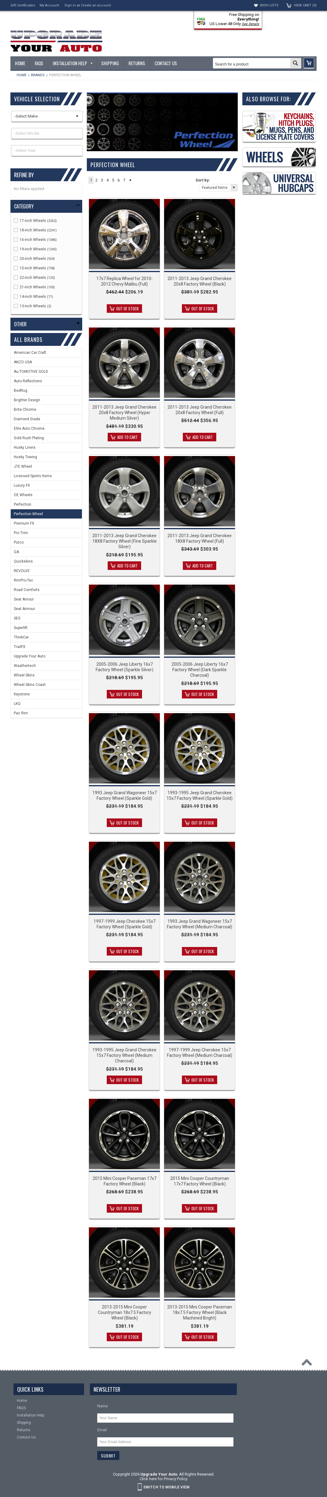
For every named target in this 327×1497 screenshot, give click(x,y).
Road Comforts (27, 590)
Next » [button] (130, 180)
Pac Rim (21, 713)
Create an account (96, 5)
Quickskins (23, 561)
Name (102, 1406)
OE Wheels (23, 495)
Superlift (21, 628)
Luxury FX (22, 485)
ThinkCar (21, 637)
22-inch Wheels (34, 277)
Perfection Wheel (28, 514)
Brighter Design (27, 400)
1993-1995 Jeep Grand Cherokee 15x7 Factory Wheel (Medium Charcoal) (124, 1055)
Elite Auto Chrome (29, 428)
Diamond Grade (27, 419)
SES (17, 618)
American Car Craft (30, 352)
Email (102, 1430)
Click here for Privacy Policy (163, 1478)
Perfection (22, 504)
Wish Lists (269, 5)
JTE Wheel (23, 466)
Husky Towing (25, 457)
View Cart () (305, 5)
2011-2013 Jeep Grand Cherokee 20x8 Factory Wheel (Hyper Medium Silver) (124, 413)
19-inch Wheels (35, 249)
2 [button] (96, 180)
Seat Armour (24, 609)
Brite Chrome (25, 409)
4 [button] (107, 180)
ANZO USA (23, 362)
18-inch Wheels (35, 230)
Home (21, 75)
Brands (37, 75)
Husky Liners (25, 447)
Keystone (22, 694)
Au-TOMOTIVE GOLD (31, 371)
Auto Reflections (28, 381)
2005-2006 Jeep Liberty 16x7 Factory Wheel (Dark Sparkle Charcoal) (199, 670)
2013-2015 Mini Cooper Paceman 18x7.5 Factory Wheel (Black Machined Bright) (199, 1312)
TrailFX (19, 647)
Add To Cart (127, 437)
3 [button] (102, 180)
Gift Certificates (22, 5)
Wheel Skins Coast (30, 685)
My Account (49, 5)
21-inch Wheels (34, 287)
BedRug (20, 390)
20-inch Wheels (34, 258)
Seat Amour (24, 599)
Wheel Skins (24, 675)
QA (16, 552)
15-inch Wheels (34, 268)
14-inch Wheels (33, 296)
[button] (309, 63)
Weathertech (25, 666)
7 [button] (124, 180)
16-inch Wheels (35, 240)
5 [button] (113, 180)
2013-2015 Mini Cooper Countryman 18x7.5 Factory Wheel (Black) (124, 1312)
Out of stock (127, 308)
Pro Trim (21, 533)
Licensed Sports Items (33, 476)
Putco (19, 542)
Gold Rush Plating (29, 438)
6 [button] (118, 180)
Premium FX (24, 523)
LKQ (17, 704)
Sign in (70, 5)
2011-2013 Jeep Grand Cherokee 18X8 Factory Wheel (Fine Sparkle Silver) (124, 541)
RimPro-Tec (23, 580)
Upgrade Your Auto (29, 656)
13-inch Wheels (32, 306)
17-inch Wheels (35, 221)
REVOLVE (22, 571)
